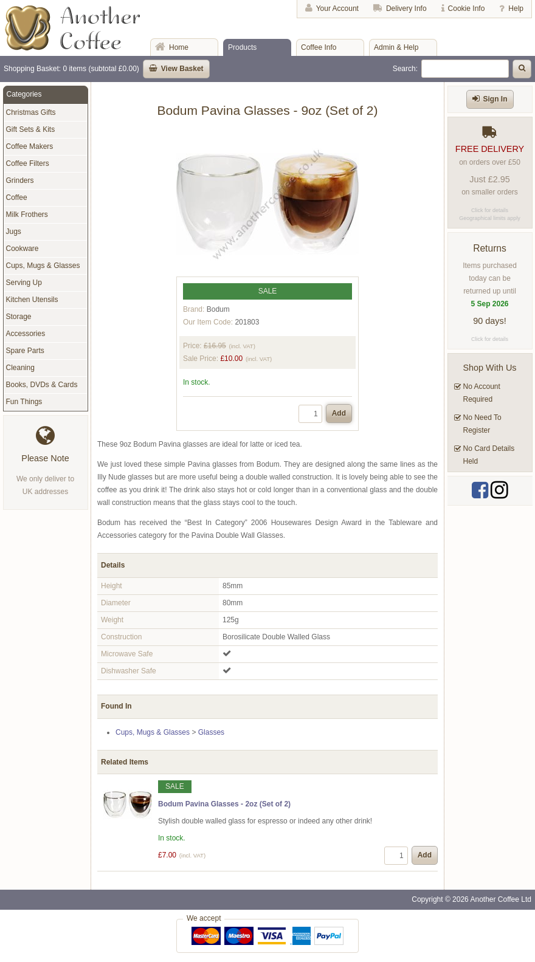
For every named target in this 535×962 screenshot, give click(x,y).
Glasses (211, 732)
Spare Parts (25, 350)
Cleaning (20, 367)
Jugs (13, 231)
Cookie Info (466, 8)
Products (242, 47)
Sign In (495, 99)
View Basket (182, 68)
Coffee (16, 197)
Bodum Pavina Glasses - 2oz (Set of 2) (224, 804)
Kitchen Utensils (32, 299)
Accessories (26, 333)
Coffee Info (319, 47)
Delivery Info (406, 8)
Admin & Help (396, 47)
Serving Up (24, 282)
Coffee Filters (27, 163)
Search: (405, 68)
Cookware (22, 248)
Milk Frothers (27, 214)
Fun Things (24, 401)
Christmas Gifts (31, 112)
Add (339, 413)
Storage (19, 316)
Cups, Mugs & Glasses (153, 732)
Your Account (337, 8)
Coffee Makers (30, 146)
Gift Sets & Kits (30, 129)
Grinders (20, 180)
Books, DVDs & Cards (42, 384)
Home (178, 47)
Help (515, 8)
